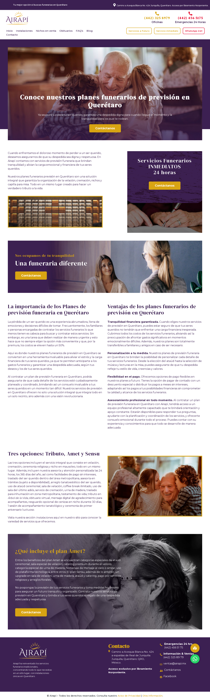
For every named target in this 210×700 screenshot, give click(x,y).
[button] (195, 658)
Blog (89, 30)
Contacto (12, 34)
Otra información (153, 695)
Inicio (9, 30)
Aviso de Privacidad (129, 695)
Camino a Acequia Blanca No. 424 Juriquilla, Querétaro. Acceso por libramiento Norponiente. (162, 5)
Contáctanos (105, 128)
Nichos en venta (46, 30)
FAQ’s (79, 30)
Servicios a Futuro (139, 31)
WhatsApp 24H (193, 31)
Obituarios (66, 30)
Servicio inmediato (167, 31)
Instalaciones (24, 30)
